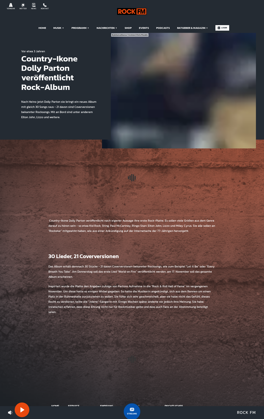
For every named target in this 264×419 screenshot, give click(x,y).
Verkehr (11, 6)
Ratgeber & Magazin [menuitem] (192, 28)
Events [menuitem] (144, 28)
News (33, 6)
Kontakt (45, 6)
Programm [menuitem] (80, 28)
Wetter (23, 6)
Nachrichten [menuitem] (107, 28)
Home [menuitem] (42, 28)
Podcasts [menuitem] (163, 28)
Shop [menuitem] (128, 28)
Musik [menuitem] (58, 28)
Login (222, 27)
